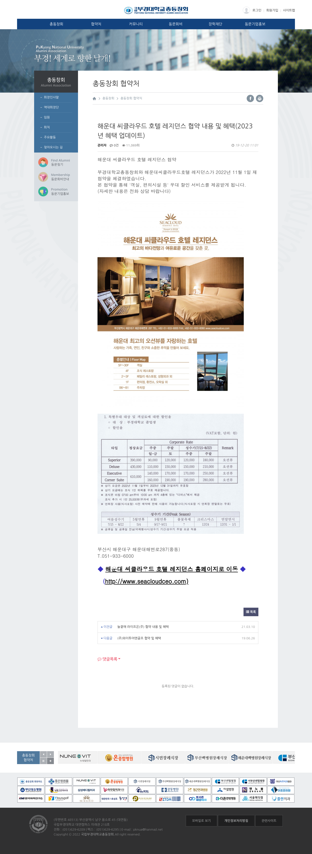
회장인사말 (51, 97)
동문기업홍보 (255, 24)
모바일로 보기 (201, 820)
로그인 (252, 10)
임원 (47, 117)
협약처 (96, 24)
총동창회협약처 (28, 758)
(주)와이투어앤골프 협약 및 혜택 (139, 638)
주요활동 (50, 137)
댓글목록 (107, 659)
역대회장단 (51, 107)
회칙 (47, 127)
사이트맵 (289, 10)
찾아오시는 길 (53, 147)
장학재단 (215, 24)
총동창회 (56, 24)
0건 (114, 145)
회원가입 (272, 10)
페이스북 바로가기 (250, 98)
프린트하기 (259, 98)
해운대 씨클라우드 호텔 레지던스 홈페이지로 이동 (171, 569)
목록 (251, 612)
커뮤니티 (136, 24)
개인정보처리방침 (236, 820)
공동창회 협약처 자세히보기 (50, 761)
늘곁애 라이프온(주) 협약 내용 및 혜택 (143, 626)
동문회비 (175, 24)
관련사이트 (269, 820)
